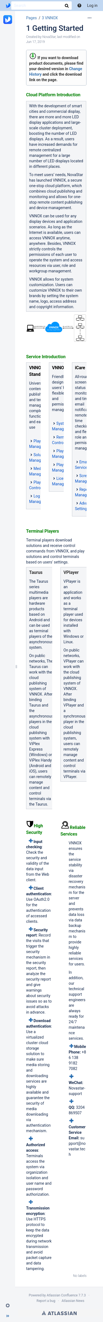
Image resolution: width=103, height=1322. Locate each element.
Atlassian (59, 1312)
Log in (92, 5)
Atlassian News (73, 1301)
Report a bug (46, 1301)
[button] (7, 1305)
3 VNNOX (50, 18)
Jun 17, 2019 (35, 42)
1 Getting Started (54, 28)
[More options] (89, 18)
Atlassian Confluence (62, 1295)
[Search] (41, 5)
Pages (31, 18)
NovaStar (48, 37)
